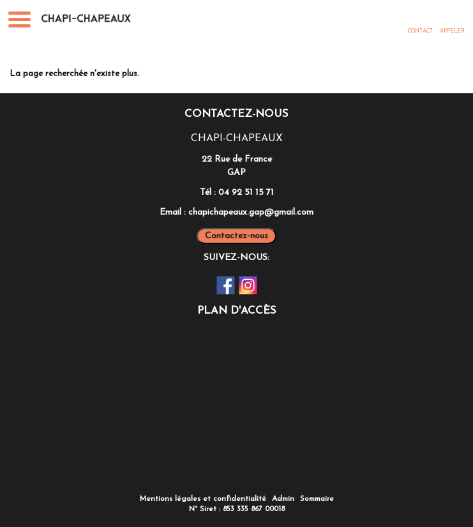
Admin (283, 499)
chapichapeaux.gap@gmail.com (250, 212)
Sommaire (317, 499)
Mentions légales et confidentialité (203, 499)
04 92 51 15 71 (246, 192)
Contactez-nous (236, 236)
